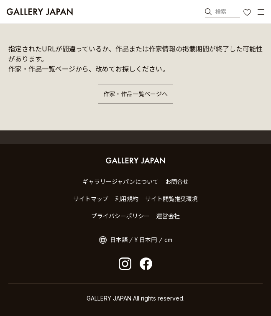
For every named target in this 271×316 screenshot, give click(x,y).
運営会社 (168, 215)
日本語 (119, 239)
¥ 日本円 (146, 239)
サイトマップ (90, 198)
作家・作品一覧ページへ (135, 93)
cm (168, 239)
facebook (146, 263)
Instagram (125, 263)
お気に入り (248, 13)
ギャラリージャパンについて (120, 181)
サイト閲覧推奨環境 (171, 198)
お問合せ (177, 181)
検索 (221, 11)
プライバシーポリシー (120, 215)
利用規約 (126, 198)
